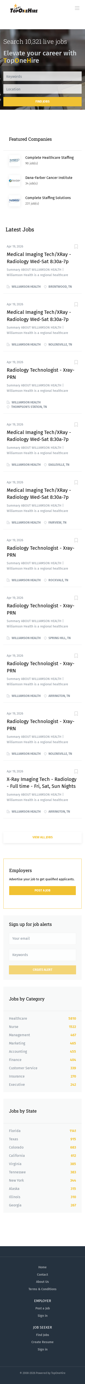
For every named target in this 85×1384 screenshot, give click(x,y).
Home (42, 1267)
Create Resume (42, 1342)
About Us (42, 1282)
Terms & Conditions (42, 1289)
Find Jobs (42, 101)
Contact (42, 1275)
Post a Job (42, 890)
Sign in (43, 1316)
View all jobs (43, 837)
